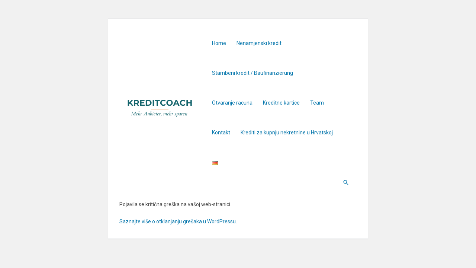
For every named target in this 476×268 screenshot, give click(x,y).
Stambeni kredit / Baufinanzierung (252, 73)
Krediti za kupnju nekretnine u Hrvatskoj (287, 132)
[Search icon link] (345, 182)
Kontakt (221, 132)
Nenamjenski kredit (259, 43)
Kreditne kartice (281, 103)
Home (219, 43)
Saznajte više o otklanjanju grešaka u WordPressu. (178, 221)
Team (317, 103)
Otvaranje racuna (232, 103)
